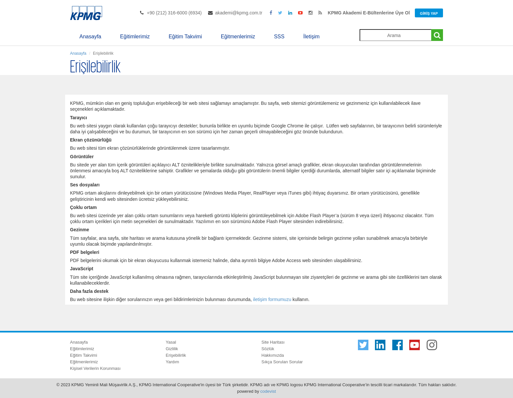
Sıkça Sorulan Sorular (282, 361)
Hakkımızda (272, 355)
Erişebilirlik (176, 355)
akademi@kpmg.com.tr (238, 12)
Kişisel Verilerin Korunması (95, 368)
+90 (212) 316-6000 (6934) (174, 12)
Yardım (172, 361)
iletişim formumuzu (272, 299)
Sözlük (267, 348)
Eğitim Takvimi (185, 36)
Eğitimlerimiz (135, 36)
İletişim (311, 36)
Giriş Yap (429, 13)
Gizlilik (172, 348)
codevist (268, 391)
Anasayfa (90, 36)
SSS (279, 36)
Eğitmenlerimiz (238, 36)
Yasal (171, 342)
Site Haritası (273, 342)
